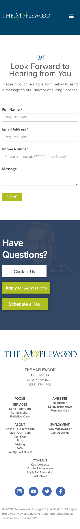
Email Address (22, 129)
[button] (71, 16)
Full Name (19, 109)
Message (9, 168)
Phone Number (15, 149)
